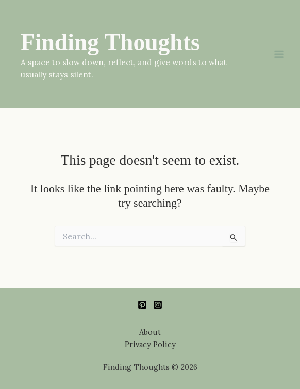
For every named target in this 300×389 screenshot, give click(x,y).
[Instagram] (157, 304)
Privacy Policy (150, 344)
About (150, 332)
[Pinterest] (142, 304)
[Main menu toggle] (279, 54)
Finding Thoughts (110, 42)
